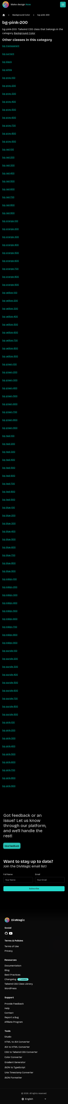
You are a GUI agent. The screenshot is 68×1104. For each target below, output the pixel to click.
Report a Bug (12, 1017)
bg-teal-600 (8, 475)
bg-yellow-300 (10, 308)
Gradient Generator (15, 1062)
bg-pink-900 (8, 786)
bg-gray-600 (9, 117)
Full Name (8, 874)
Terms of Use (12, 946)
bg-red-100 (8, 149)
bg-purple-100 (9, 650)
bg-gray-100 (8, 77)
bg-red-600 (8, 189)
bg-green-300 (9, 380)
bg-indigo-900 (9, 642)
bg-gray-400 (9, 101)
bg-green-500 (9, 396)
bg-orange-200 (10, 229)
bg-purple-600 (10, 690)
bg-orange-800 (10, 276)
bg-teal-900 (8, 499)
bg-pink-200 (43, 15)
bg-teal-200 (8, 444)
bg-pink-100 (8, 722)
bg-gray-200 (9, 85)
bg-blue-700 (8, 555)
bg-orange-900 (10, 284)
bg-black (7, 62)
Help (7, 1008)
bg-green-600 (9, 404)
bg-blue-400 (8, 531)
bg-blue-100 (8, 507)
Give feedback (12, 846)
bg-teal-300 (8, 451)
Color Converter (13, 1057)
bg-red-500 (8, 181)
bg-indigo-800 (9, 634)
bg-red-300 (8, 165)
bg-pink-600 (8, 762)
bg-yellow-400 (10, 316)
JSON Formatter (13, 1077)
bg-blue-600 (9, 547)
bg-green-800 (9, 420)
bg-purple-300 (10, 666)
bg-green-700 (9, 412)
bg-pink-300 (8, 738)
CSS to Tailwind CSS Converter (21, 1052)
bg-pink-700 (8, 770)
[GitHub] (6, 933)
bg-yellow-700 (10, 340)
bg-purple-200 (10, 658)
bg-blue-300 (9, 523)
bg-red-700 (8, 197)
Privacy (8, 951)
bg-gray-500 (9, 109)
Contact (9, 1012)
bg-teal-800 (8, 491)
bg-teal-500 (8, 467)
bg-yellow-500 (10, 324)
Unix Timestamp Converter (19, 1072)
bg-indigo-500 (9, 611)
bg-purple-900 (10, 714)
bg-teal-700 (8, 483)
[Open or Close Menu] (63, 4)
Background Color (21, 15)
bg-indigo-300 (9, 595)
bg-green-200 (9, 372)
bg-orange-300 (10, 237)
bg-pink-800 (8, 778)
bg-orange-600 (10, 260)
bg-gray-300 (9, 93)
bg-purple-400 (10, 674)
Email (37, 874)
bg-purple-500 (10, 682)
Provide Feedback (14, 1003)
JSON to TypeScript (15, 1067)
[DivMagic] (19, 4)
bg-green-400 (9, 388)
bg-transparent (10, 46)
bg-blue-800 (9, 563)
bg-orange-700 (10, 268)
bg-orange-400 (10, 245)
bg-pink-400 (8, 746)
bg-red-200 (8, 157)
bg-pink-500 (8, 754)
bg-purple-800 (10, 706)
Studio (8, 1036)
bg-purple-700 (10, 698)
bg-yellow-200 (10, 300)
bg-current (8, 54)
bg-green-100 (9, 364)
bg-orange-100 (10, 221)
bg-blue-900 (9, 571)
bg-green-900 (9, 428)
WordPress (11, 988)
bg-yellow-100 (9, 292)
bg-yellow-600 (10, 332)
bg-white (7, 69)
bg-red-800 (8, 205)
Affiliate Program (14, 1022)
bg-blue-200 (8, 515)
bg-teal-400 (8, 459)
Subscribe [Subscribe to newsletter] (34, 888)
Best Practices (12, 974)
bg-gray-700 (9, 125)
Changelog (10, 979)
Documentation (13, 965)
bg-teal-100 (8, 436)
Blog (7, 970)
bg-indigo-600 (9, 619)
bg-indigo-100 (9, 579)
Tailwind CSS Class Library (19, 984)
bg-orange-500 (10, 253)
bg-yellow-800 (10, 348)
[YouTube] (11, 933)
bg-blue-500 (9, 539)
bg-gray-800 (9, 133)
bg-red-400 (8, 173)
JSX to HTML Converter (17, 1047)
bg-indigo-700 (9, 627)
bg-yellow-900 (10, 356)
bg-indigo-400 (9, 603)
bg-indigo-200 (9, 587)
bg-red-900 (8, 213)
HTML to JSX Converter (17, 1041)
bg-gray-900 (9, 141)
